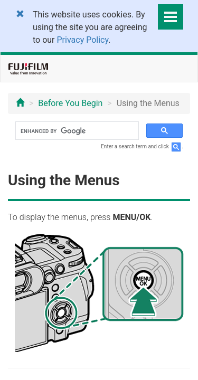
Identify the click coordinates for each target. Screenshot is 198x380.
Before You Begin (70, 103)
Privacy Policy (83, 40)
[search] (76, 131)
